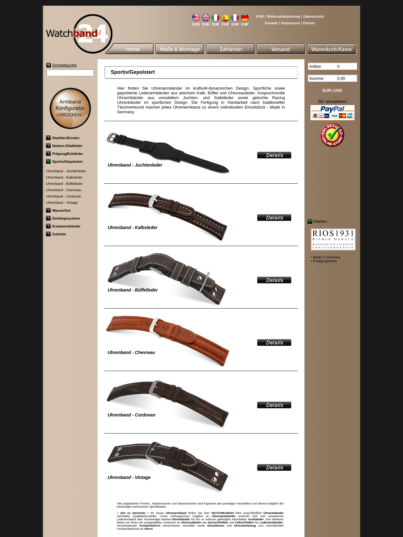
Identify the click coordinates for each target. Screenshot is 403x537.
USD (337, 90)
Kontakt (271, 23)
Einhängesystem (63, 218)
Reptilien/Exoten (62, 138)
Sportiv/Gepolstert (64, 161)
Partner (309, 23)
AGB (260, 16)
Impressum (290, 23)
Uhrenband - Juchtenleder (66, 171)
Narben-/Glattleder (64, 146)
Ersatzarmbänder (63, 226)
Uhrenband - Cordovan (63, 196)
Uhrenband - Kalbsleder (64, 177)
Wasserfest (58, 210)
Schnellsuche (64, 65)
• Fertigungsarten (324, 261)
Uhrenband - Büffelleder (64, 184)
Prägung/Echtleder (64, 154)
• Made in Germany (325, 257)
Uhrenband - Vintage (62, 202)
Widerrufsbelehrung (283, 16)
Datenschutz (313, 16)
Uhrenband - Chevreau (63, 190)
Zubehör (56, 234)
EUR (326, 90)
